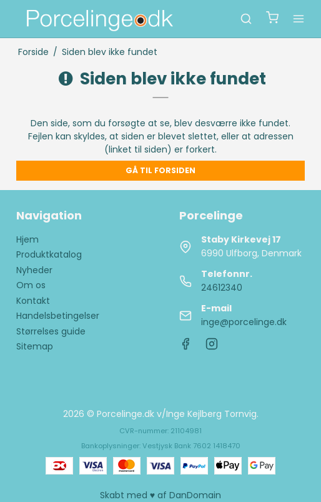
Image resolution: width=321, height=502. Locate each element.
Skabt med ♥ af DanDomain (160, 495)
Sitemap (34, 346)
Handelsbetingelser (57, 315)
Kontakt (33, 300)
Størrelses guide (51, 331)
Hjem (27, 239)
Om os (31, 285)
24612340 (221, 287)
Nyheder (34, 270)
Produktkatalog (49, 254)
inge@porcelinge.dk (244, 322)
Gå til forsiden (160, 170)
